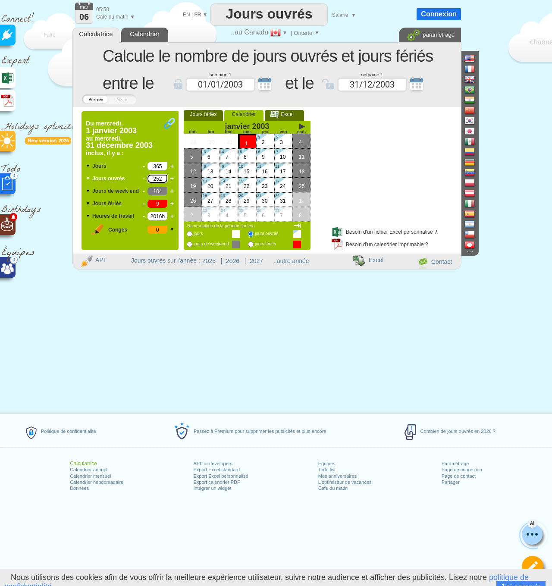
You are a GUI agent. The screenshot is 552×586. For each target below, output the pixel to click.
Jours (99, 166)
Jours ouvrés (108, 178)
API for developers (212, 463)
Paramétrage (455, 463)
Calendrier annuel (88, 469)
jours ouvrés (266, 233)
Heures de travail (113, 216)
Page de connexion (462, 469)
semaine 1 (221, 74)
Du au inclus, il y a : (119, 138)
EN (186, 15)
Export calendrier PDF (216, 482)
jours (198, 233)
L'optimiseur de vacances (345, 482)
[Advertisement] (387, 165)
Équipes (327, 463)
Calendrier (244, 114)
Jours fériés (107, 204)
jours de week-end (211, 243)
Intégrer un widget (212, 488)
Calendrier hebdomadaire (96, 482)
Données (79, 488)
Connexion (439, 14)
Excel (284, 114)
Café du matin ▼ (115, 17)
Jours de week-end (115, 191)
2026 (232, 260)
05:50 (102, 9)
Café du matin (333, 488)
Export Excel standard (216, 469)
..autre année (291, 260)
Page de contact (459, 476)
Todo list (327, 469)
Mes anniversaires (337, 476)
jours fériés (265, 243)
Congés (117, 230)
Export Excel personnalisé (220, 476)
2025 (209, 260)
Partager (451, 482)
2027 (256, 260)
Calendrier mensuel (90, 476)
